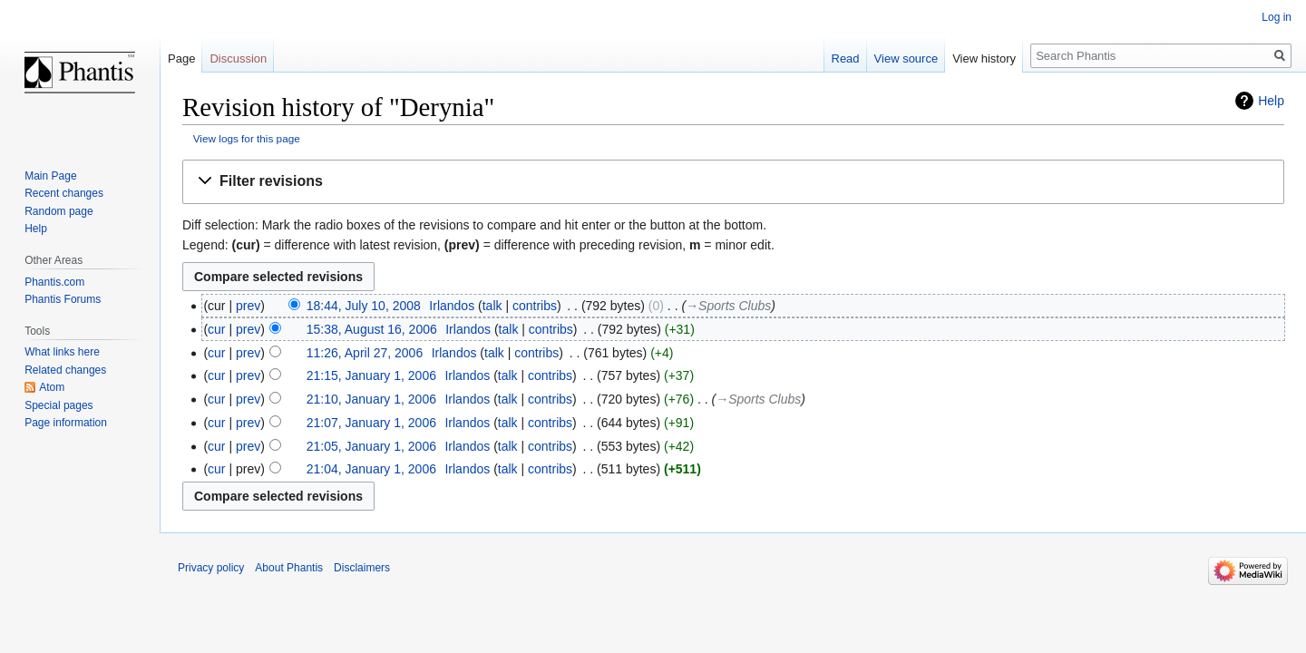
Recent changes (63, 193)
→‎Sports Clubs (728, 305)
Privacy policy (211, 567)
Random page (58, 211)
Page (181, 58)
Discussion (238, 58)
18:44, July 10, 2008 (364, 305)
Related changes (65, 370)
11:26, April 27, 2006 (365, 353)
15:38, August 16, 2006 (372, 329)
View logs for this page (246, 138)
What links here (62, 352)
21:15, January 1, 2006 (371, 375)
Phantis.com (54, 282)
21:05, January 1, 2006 (371, 446)
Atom (51, 387)
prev (248, 305)
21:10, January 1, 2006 (371, 399)
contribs (534, 305)
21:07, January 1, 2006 (371, 422)
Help (1271, 100)
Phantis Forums (62, 299)
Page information (65, 422)
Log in (1276, 17)
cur (216, 329)
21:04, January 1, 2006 (371, 469)
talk (492, 305)
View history (984, 58)
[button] (733, 182)
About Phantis (289, 567)
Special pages (58, 405)
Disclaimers (362, 567)
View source (906, 58)
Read (846, 58)
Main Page (50, 176)
